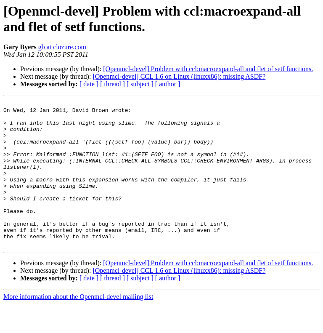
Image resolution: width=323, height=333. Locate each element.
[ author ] (167, 84)
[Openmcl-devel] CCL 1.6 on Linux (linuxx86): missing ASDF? (179, 76)
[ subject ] (140, 84)
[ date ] (88, 84)
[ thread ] (112, 84)
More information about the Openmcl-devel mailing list (78, 325)
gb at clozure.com (62, 47)
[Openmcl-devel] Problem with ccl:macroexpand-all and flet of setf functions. (208, 68)
